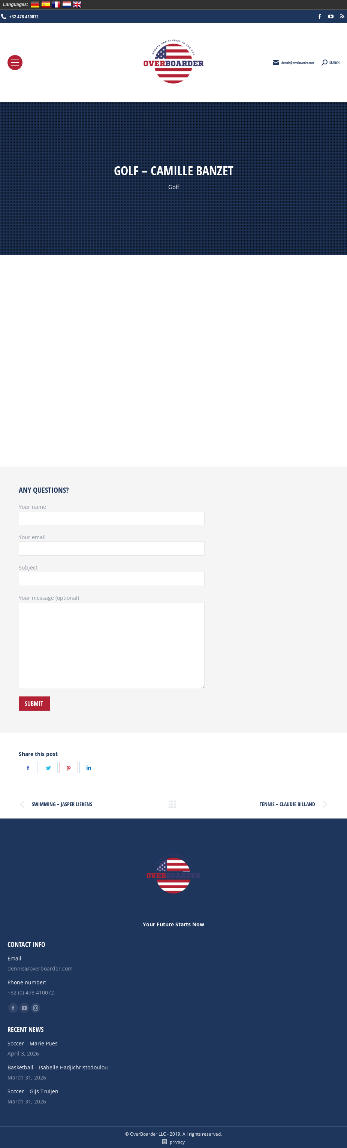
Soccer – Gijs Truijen (32, 1091)
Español (45, 4)
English (77, 4)
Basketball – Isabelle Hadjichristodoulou (57, 1067)
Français (56, 4)
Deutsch (35, 4)
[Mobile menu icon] (14, 62)
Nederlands (66, 4)
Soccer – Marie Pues (32, 1043)
